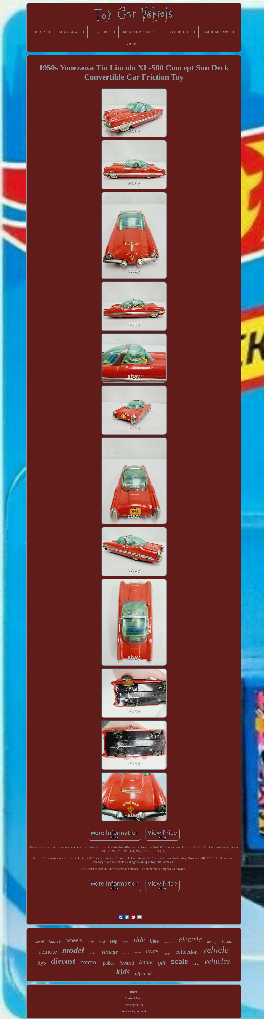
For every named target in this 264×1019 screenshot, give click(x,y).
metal (39, 941)
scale (179, 962)
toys (42, 963)
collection (186, 952)
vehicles (217, 961)
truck (146, 962)
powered (169, 942)
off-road (143, 973)
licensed (127, 963)
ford (138, 953)
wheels (74, 940)
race (125, 942)
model (73, 950)
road (102, 942)
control (89, 962)
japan (167, 953)
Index (133, 992)
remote (48, 951)
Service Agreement (133, 1011)
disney (212, 941)
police (108, 963)
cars (152, 951)
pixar (126, 953)
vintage (110, 952)
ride (139, 940)
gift (162, 963)
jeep (113, 941)
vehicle (215, 950)
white (196, 964)
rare (90, 942)
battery (55, 941)
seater (92, 953)
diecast (63, 961)
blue (154, 941)
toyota (227, 941)
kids (123, 971)
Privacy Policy (133, 1005)
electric (190, 939)
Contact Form (134, 998)
